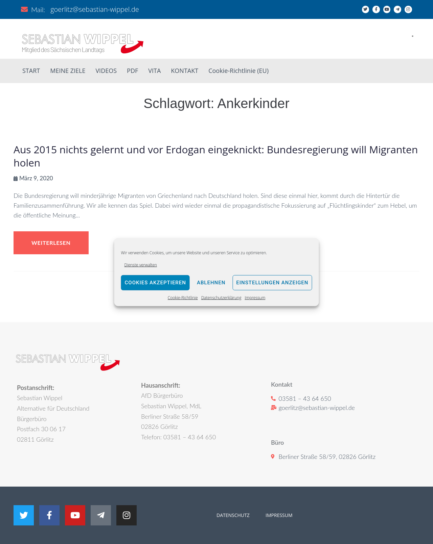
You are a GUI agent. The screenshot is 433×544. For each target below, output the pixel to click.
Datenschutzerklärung (221, 298)
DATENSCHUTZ (233, 515)
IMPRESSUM (278, 515)
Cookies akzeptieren (155, 283)
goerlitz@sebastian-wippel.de (94, 9)
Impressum (255, 298)
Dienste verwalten (140, 264)
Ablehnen (211, 283)
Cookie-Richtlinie (183, 298)
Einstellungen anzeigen (272, 283)
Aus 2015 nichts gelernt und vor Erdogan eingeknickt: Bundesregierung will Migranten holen (216, 156)
